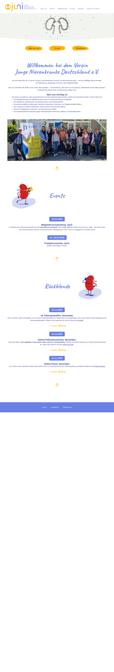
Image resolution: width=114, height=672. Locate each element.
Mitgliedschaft (62, 9)
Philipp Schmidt (99, 366)
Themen (52, 9)
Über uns (43, 9)
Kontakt (72, 9)
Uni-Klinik (80, 320)
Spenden (81, 9)
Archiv (44, 407)
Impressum (55, 407)
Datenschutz (67, 407)
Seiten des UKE (68, 344)
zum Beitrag (59, 325)
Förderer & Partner (92, 9)
